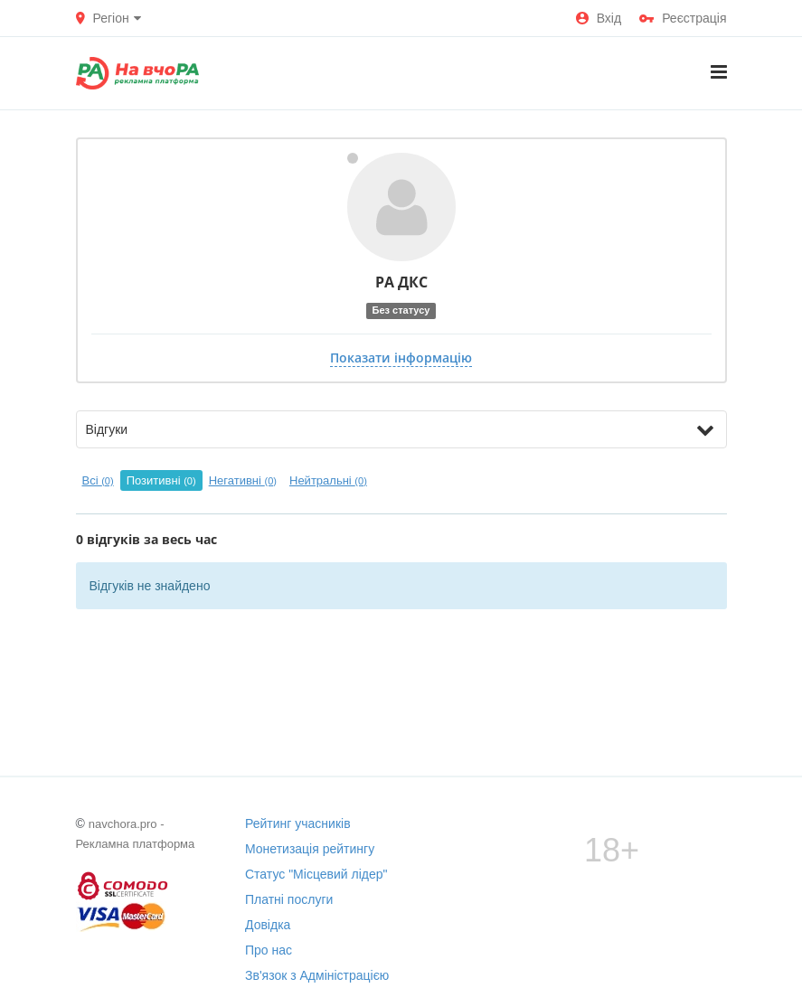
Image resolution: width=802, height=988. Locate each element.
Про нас (268, 950)
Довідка (267, 924)
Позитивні (161, 480)
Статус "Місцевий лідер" (316, 874)
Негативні (243, 480)
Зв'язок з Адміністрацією (317, 975)
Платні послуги (289, 899)
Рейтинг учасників (298, 823)
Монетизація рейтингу (309, 849)
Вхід (598, 18)
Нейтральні (328, 480)
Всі (98, 480)
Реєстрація (682, 18)
